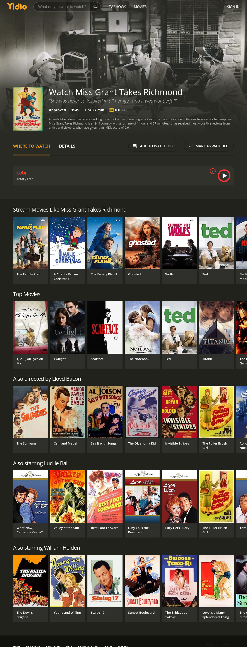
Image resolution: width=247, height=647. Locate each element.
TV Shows (117, 6)
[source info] (212, 171)
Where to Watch (31, 146)
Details (67, 146)
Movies (140, 6)
